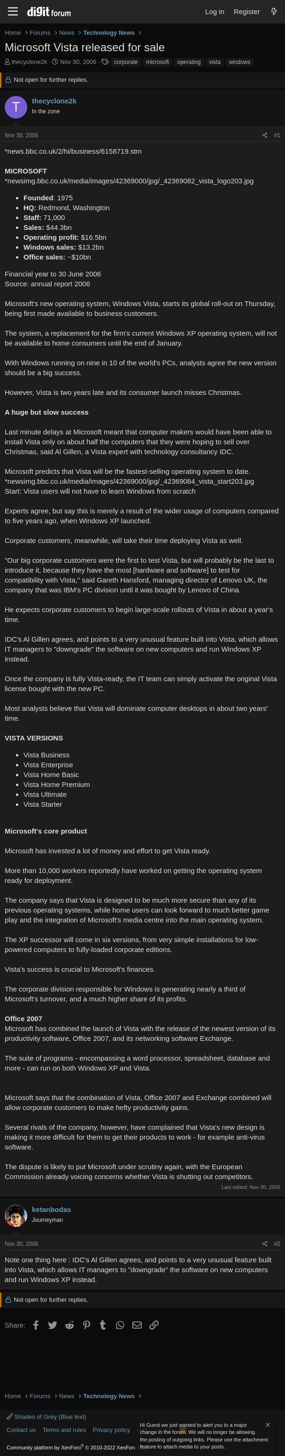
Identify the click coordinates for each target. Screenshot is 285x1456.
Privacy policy (111, 1429)
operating (188, 62)
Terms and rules (64, 1429)
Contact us (21, 1429)
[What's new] (274, 11)
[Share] (265, 135)
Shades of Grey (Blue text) (46, 1416)
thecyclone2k (29, 61)
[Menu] (13, 12)
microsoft (157, 62)
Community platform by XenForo (76, 1447)
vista (215, 62)
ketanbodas (51, 1209)
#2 (277, 1244)
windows (239, 62)
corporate (126, 62)
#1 (277, 135)
